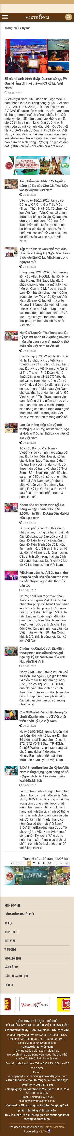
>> (66, 863)
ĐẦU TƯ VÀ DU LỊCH (16, 976)
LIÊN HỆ (9, 985)
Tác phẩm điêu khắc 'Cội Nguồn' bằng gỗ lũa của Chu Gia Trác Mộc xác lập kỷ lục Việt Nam (43, 185)
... (24, 863)
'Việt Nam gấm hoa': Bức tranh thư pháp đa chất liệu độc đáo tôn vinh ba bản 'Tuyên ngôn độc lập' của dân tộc (43, 579)
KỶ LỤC (9, 923)
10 (49, 863)
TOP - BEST (12, 932)
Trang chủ (12, 28)
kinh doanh (12, 906)
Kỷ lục (26, 28)
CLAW (44, 1131)
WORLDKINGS (13, 959)
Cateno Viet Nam (54, 1127)
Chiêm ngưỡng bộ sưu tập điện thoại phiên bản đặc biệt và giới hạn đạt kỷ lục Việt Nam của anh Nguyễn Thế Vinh (42, 655)
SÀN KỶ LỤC (11, 967)
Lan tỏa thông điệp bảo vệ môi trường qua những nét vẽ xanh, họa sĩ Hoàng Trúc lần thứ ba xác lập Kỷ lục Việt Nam (44, 431)
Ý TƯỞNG (10, 950)
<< (12, 863)
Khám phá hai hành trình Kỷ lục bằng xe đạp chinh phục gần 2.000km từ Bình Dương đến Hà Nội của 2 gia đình (44, 511)
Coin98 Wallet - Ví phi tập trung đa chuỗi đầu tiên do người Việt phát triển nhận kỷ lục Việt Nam (43, 716)
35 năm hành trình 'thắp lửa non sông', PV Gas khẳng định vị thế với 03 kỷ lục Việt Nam (36, 83)
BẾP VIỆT (10, 941)
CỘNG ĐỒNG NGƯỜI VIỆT (20, 914)
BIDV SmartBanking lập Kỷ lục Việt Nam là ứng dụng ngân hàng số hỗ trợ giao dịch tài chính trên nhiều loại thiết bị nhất (43, 774)
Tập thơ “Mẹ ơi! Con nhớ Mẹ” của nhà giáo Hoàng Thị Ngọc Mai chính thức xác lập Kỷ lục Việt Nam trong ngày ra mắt (44, 255)
